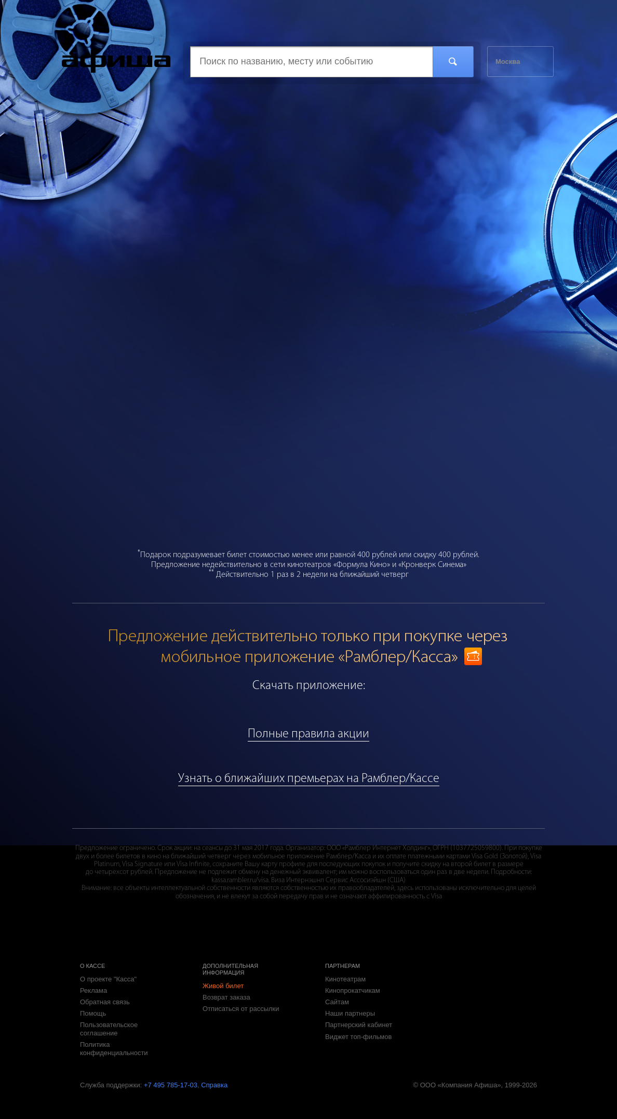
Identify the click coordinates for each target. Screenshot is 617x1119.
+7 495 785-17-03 (170, 1085)
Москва (507, 61)
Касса (116, 61)
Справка (214, 1085)
